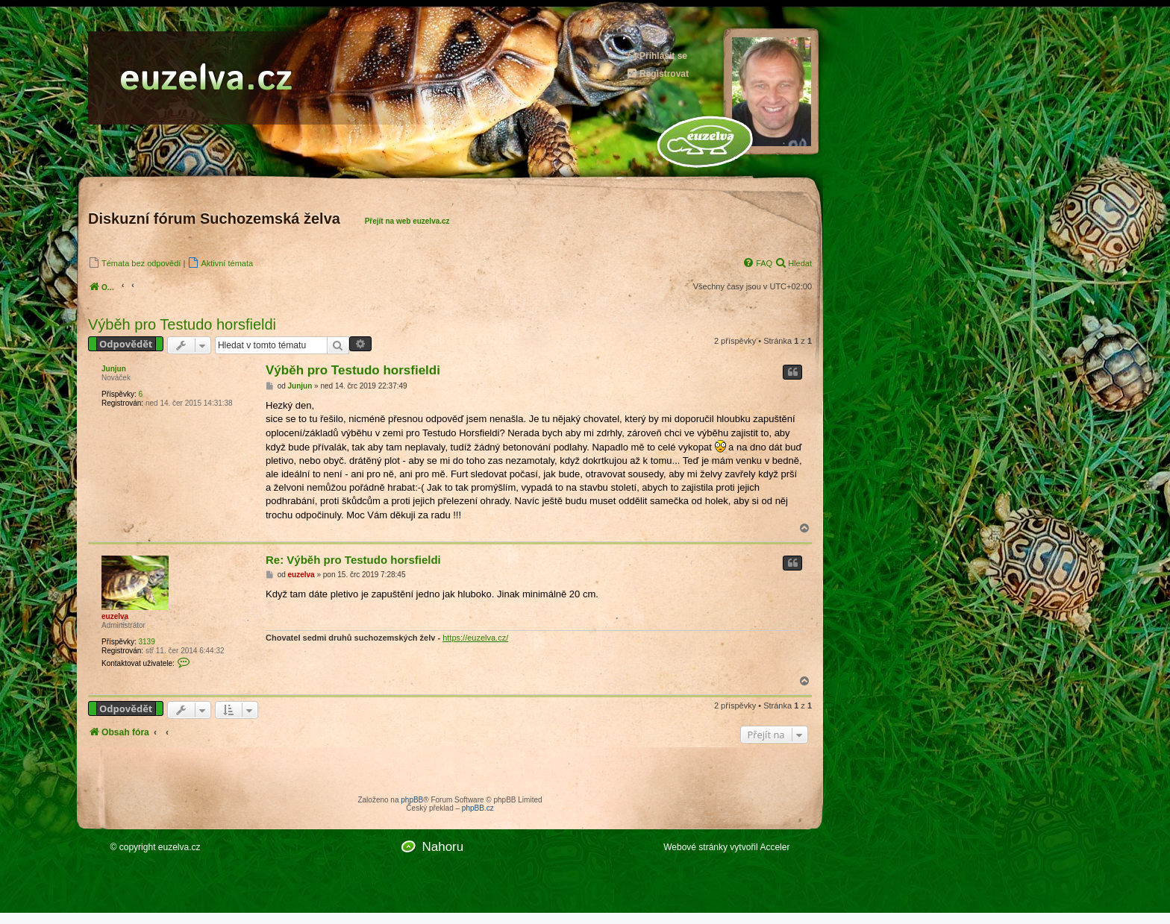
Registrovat (657, 73)
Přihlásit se (656, 55)
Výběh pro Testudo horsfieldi (182, 324)
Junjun (113, 369)
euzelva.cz (179, 847)
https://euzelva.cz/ (475, 637)
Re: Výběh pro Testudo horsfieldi (353, 559)
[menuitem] (134, 262)
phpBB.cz (478, 808)
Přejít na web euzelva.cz (407, 221)
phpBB (412, 800)
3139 (146, 642)
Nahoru (442, 847)
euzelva (114, 616)
